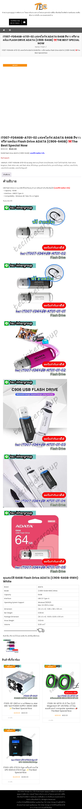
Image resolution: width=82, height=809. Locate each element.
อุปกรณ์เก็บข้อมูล (57, 165)
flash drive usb (13, 165)
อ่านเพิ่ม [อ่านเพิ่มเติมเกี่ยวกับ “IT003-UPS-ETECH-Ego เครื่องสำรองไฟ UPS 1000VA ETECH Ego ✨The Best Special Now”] (10, 782)
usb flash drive (24, 165)
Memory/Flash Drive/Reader (43, 163)
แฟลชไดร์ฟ (73, 165)
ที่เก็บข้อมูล (34, 165)
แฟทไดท (66, 165)
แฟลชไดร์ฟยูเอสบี (21, 168)
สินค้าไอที (57, 163)
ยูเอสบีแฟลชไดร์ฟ (45, 165)
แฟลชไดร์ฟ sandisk (7, 168)
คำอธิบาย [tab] (6, 174)
